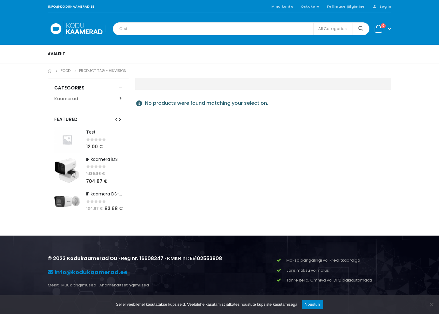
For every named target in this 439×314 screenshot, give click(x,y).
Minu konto (282, 6)
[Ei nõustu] (431, 304)
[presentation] (116, 119)
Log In (381, 6)
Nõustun (312, 304)
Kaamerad (66, 99)
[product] (67, 140)
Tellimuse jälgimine (345, 6)
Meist (53, 285)
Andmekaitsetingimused (124, 285)
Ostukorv (310, 6)
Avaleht (56, 53)
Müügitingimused (78, 285)
